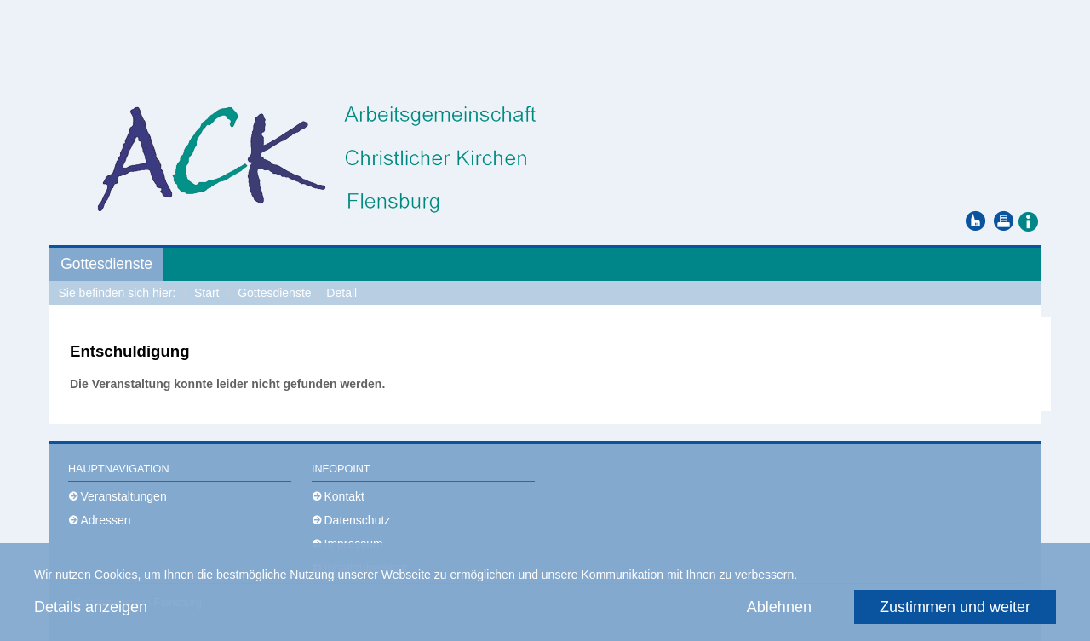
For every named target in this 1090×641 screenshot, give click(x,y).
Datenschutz (357, 520)
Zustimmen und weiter (955, 606)
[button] (1028, 220)
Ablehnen (779, 606)
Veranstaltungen (124, 496)
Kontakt (344, 496)
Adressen (106, 520)
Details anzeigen (90, 606)
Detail (341, 293)
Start (207, 293)
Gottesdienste (106, 263)
